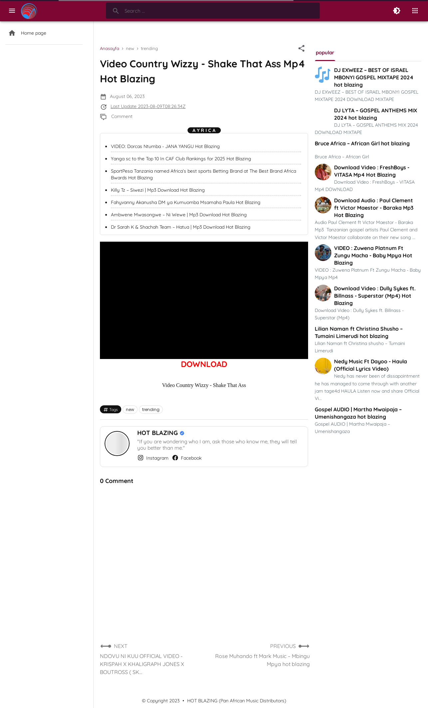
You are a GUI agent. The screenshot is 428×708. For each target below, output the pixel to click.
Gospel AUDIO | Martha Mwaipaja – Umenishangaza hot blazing (358, 413)
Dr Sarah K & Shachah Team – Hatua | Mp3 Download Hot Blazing (180, 227)
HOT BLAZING (158, 433)
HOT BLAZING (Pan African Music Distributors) (236, 701)
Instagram (153, 457)
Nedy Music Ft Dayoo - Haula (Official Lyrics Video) (370, 365)
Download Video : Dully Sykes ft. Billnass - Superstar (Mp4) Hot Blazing (375, 295)
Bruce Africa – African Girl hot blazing (362, 143)
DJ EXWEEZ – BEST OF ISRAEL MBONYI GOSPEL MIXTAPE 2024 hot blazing (373, 77)
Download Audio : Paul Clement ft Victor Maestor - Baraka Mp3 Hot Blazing (373, 207)
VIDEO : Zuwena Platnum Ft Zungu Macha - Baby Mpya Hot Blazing (373, 255)
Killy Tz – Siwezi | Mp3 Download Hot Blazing (158, 190)
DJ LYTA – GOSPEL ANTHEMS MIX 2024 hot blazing (375, 114)
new (130, 409)
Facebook (187, 457)
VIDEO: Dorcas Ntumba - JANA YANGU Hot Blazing (165, 146)
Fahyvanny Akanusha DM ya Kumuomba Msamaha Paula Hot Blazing (185, 202)
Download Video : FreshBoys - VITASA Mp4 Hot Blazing (371, 171)
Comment (122, 116)
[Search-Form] (213, 11)
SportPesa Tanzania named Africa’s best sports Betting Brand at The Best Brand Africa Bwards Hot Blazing (203, 174)
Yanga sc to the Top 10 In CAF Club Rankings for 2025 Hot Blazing (181, 159)
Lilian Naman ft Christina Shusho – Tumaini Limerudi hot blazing (359, 332)
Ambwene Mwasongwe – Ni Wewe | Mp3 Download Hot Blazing (179, 215)
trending (151, 409)
